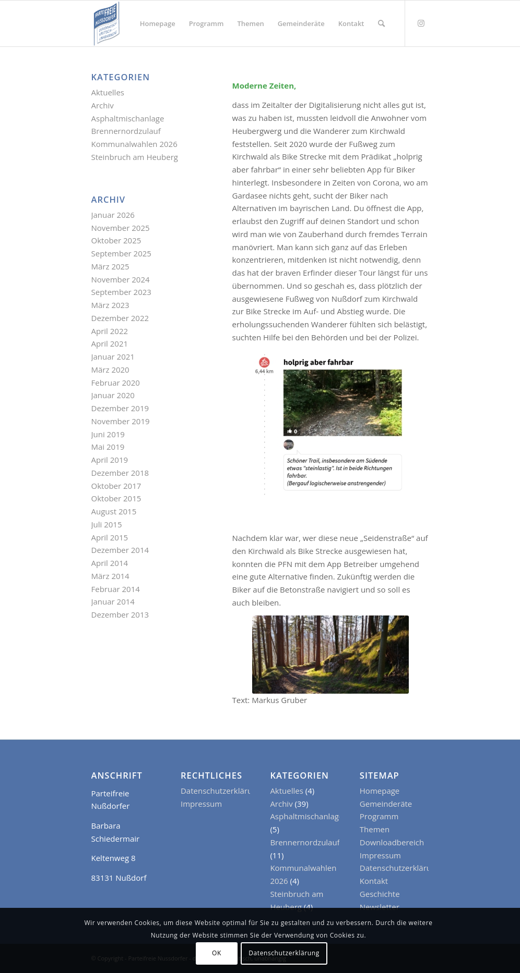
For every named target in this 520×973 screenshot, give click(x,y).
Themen (374, 829)
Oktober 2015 (116, 498)
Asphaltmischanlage (127, 118)
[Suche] (381, 23)
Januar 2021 (113, 356)
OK (216, 953)
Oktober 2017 (116, 486)
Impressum (201, 803)
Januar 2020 (113, 395)
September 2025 (121, 253)
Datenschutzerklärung (221, 790)
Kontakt (374, 881)
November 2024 (120, 279)
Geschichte (380, 894)
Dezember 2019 (120, 408)
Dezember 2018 (120, 472)
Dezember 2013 (120, 614)
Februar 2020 (115, 382)
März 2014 (110, 576)
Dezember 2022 (120, 318)
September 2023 (121, 292)
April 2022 (109, 331)
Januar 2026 (113, 215)
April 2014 (109, 563)
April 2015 (109, 537)
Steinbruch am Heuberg (134, 157)
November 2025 (120, 228)
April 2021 (109, 343)
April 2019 (109, 459)
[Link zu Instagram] (421, 23)
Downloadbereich (392, 842)
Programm (379, 816)
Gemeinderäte (386, 803)
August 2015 (114, 511)
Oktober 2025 (116, 240)
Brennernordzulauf (126, 131)
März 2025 (110, 266)
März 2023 (110, 305)
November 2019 (120, 421)
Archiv (102, 105)
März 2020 (110, 369)
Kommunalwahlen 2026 (134, 144)
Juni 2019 (108, 434)
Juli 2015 (106, 524)
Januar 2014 (113, 601)
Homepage (379, 790)
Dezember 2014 (120, 550)
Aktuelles (107, 92)
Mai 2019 (108, 446)
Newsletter (379, 907)
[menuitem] (157, 23)
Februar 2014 (115, 589)
